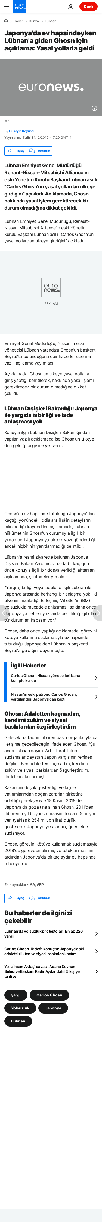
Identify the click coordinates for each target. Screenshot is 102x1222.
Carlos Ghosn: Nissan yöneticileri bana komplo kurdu (45, 678)
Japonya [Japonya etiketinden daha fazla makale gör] (53, 1007)
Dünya (34, 21)
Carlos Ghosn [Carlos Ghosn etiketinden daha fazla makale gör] (49, 994)
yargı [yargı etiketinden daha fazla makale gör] (16, 994)
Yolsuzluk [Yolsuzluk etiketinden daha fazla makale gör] (20, 1007)
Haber (18, 21)
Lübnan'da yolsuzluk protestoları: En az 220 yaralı (43, 933)
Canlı (88, 6)
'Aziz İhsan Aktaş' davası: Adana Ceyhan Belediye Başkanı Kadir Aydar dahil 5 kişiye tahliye (42, 971)
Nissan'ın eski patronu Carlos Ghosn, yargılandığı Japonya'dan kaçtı (44, 696)
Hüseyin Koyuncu (22, 131)
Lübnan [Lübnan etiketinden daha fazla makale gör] (18, 1020)
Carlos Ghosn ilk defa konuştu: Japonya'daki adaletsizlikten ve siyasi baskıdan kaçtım (44, 951)
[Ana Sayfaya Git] (19, 6)
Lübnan (50, 21)
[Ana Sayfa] (6, 21)
